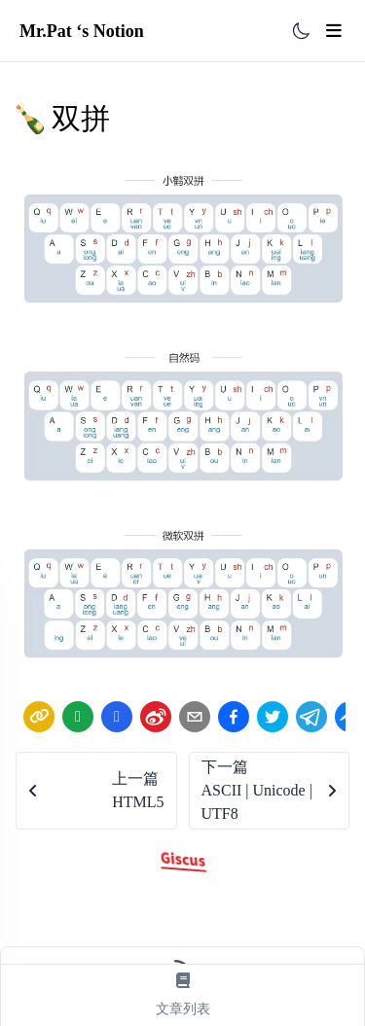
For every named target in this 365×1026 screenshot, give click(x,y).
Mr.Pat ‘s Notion (81, 31)
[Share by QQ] (116, 716)
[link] (39, 716)
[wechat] (77, 716)
